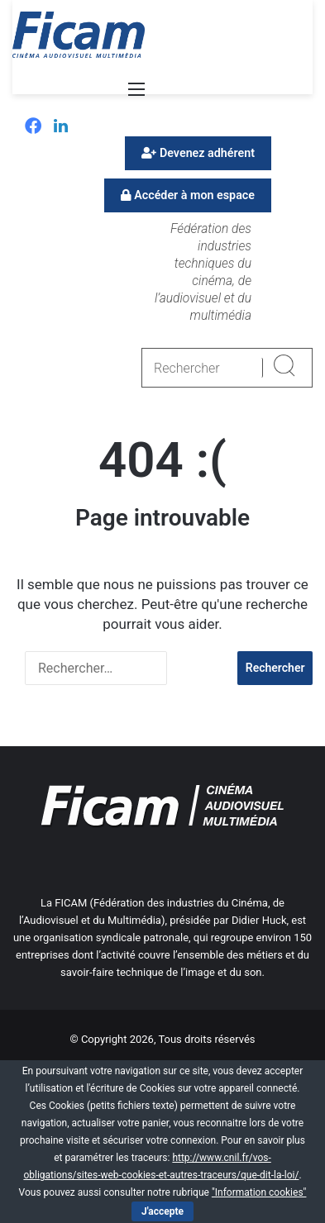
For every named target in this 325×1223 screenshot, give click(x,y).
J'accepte (162, 1211)
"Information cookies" (259, 1192)
